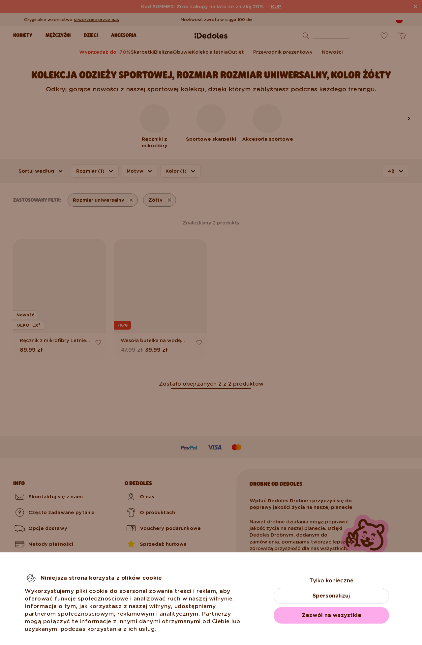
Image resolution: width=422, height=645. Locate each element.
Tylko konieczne (331, 580)
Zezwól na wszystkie (331, 615)
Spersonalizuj (331, 596)
